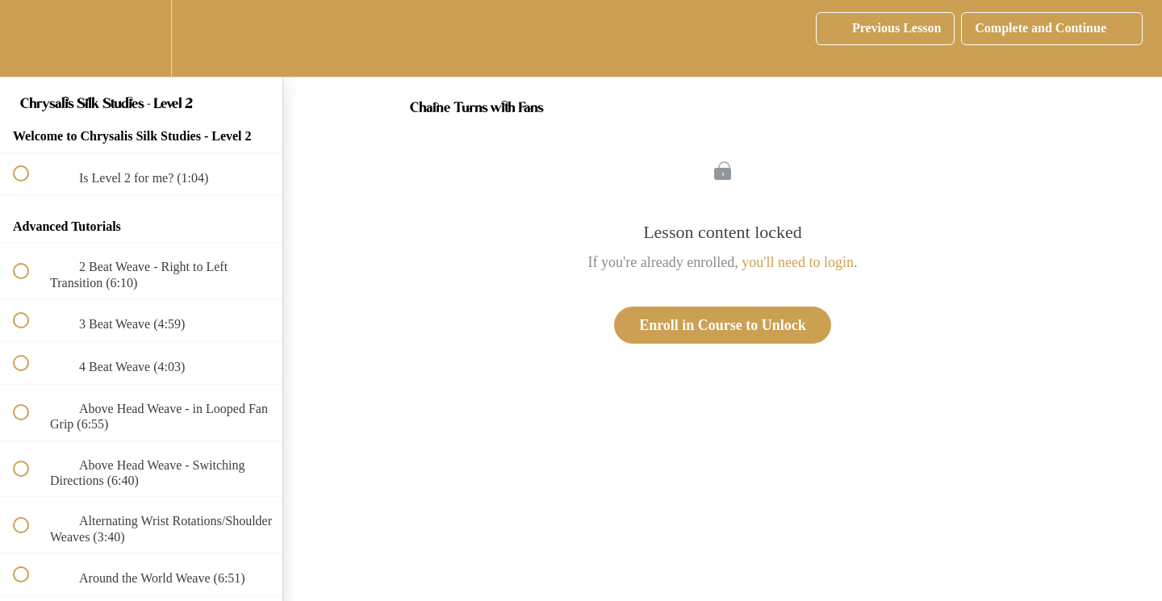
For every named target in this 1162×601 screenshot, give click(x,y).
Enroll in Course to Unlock (722, 325)
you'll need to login (798, 262)
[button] (30, 38)
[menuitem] (141, 38)
